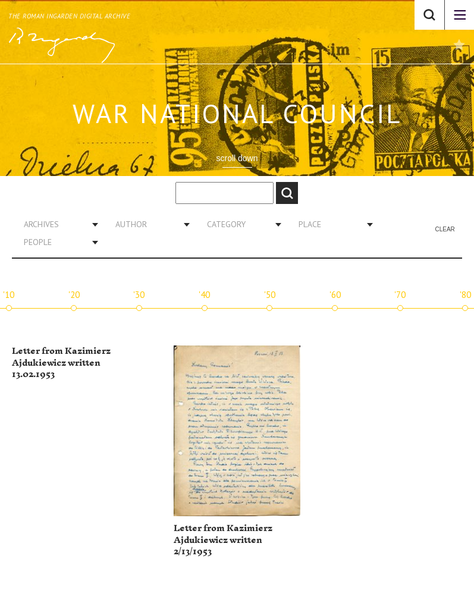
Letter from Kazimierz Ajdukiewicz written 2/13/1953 (223, 540)
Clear (444, 229)
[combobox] (56, 224)
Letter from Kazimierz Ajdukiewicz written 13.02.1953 (61, 363)
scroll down (237, 158)
